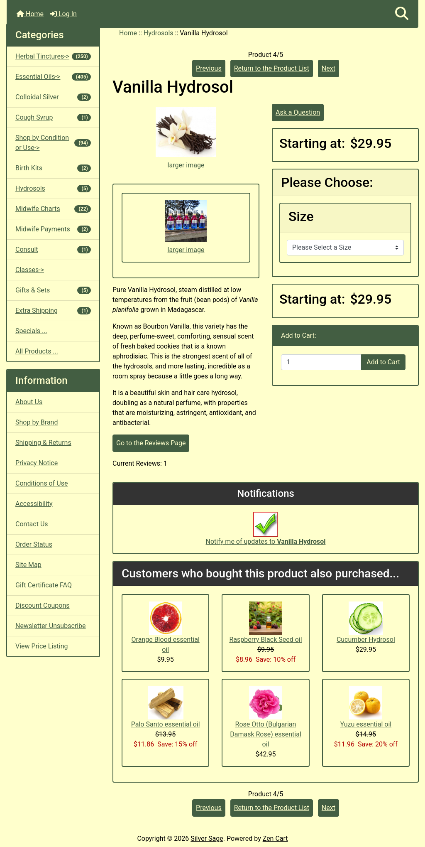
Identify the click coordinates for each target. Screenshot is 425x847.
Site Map (28, 565)
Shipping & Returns (43, 443)
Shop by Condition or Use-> (53, 143)
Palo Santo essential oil (165, 724)
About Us (28, 402)
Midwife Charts (53, 209)
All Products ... (36, 351)
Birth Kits (53, 168)
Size (301, 216)
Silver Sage (207, 838)
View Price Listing (41, 646)
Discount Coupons (42, 605)
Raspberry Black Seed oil (265, 639)
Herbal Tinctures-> (53, 56)
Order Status (33, 544)
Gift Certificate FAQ (43, 585)
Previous (209, 68)
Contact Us (31, 524)
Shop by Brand (36, 422)
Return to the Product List (271, 68)
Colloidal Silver (53, 97)
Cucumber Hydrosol (366, 639)
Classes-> (29, 270)
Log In (63, 14)
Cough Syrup (53, 117)
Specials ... (31, 331)
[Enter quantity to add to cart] (321, 362)
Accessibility (34, 504)
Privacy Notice (36, 463)
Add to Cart (383, 362)
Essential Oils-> (53, 77)
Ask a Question (298, 112)
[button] (402, 14)
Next (328, 68)
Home (30, 14)
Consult (53, 249)
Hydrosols (158, 33)
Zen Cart (275, 838)
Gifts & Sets (53, 290)
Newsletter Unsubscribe (50, 626)
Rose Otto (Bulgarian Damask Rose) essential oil (265, 734)
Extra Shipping (53, 310)
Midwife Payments (53, 229)
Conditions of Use (41, 483)
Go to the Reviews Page (151, 443)
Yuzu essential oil (365, 724)
